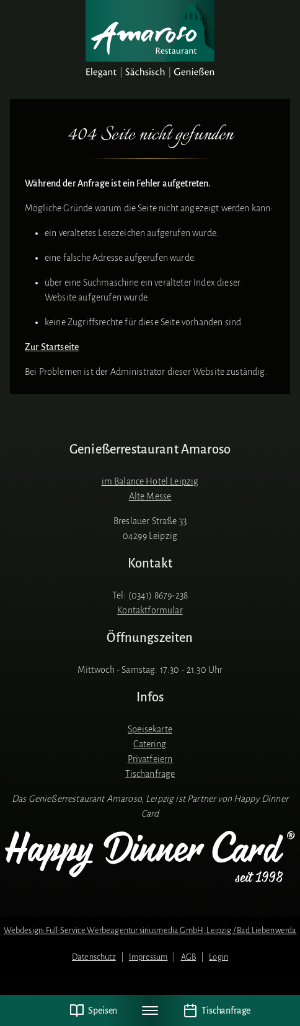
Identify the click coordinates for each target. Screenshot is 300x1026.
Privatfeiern (150, 759)
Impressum (148, 957)
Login (218, 957)
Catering (149, 744)
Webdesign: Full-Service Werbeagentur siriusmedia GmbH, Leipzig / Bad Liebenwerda (150, 930)
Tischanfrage (150, 774)
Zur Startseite (52, 347)
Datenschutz (94, 957)
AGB (188, 957)
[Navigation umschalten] (150, 1010)
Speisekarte (150, 729)
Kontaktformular (149, 610)
